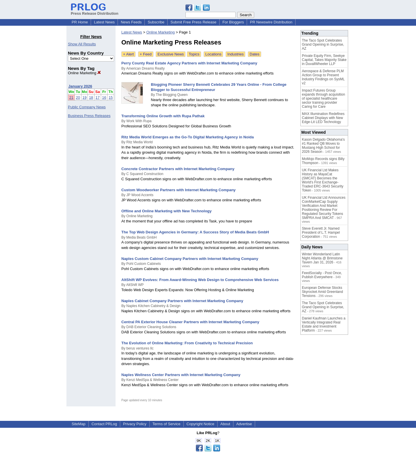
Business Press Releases (89, 116)
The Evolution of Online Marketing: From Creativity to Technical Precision (187, 343)
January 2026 (80, 86)
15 (111, 97)
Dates (254, 54)
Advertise (244, 424)
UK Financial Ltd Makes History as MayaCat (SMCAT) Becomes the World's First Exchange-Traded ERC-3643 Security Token (322, 180)
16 (104, 97)
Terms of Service (167, 424)
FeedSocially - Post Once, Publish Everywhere (322, 275)
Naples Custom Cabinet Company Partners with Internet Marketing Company (189, 258)
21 (71, 97)
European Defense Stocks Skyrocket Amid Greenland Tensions (322, 292)
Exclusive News (170, 54)
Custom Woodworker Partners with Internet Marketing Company (178, 190)
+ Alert (128, 54)
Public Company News (87, 107)
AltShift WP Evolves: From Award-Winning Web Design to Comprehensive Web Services (200, 280)
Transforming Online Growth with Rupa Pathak (163, 116)
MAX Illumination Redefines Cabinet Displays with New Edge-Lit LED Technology (323, 118)
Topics (194, 54)
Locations (213, 54)
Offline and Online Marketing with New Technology (166, 211)
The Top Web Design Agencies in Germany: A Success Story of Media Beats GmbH (195, 232)
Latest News (104, 22)
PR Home (80, 22)
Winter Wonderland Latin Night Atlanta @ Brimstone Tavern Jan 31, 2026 (322, 258)
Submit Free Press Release (193, 22)
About (225, 424)
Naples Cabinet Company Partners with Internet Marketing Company (182, 301)
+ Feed (146, 54)
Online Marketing (84, 73)
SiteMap (79, 424)
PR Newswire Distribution (271, 22)
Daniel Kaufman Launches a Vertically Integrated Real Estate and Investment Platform (324, 324)
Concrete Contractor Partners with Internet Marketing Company (178, 169)
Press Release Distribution (94, 11)
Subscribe (156, 22)
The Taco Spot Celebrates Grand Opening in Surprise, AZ (323, 44)
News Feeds (131, 22)
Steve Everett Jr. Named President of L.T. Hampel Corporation (321, 232)
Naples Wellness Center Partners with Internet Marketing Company (180, 375)
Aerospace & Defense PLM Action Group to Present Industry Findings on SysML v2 (323, 77)
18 (91, 97)
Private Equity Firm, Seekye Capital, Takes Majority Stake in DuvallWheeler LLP (324, 60)
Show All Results (82, 44)
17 (98, 97)
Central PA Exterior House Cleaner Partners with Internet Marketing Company (190, 322)
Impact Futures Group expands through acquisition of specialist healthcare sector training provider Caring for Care (323, 98)
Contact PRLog (104, 424)
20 (78, 97)
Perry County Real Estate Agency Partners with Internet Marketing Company (189, 63)
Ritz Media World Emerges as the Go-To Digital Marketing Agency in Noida (187, 137)
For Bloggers (233, 22)
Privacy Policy (134, 424)
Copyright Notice (200, 424)
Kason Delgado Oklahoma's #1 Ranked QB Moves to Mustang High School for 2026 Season (323, 145)
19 (84, 97)
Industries (235, 54)
